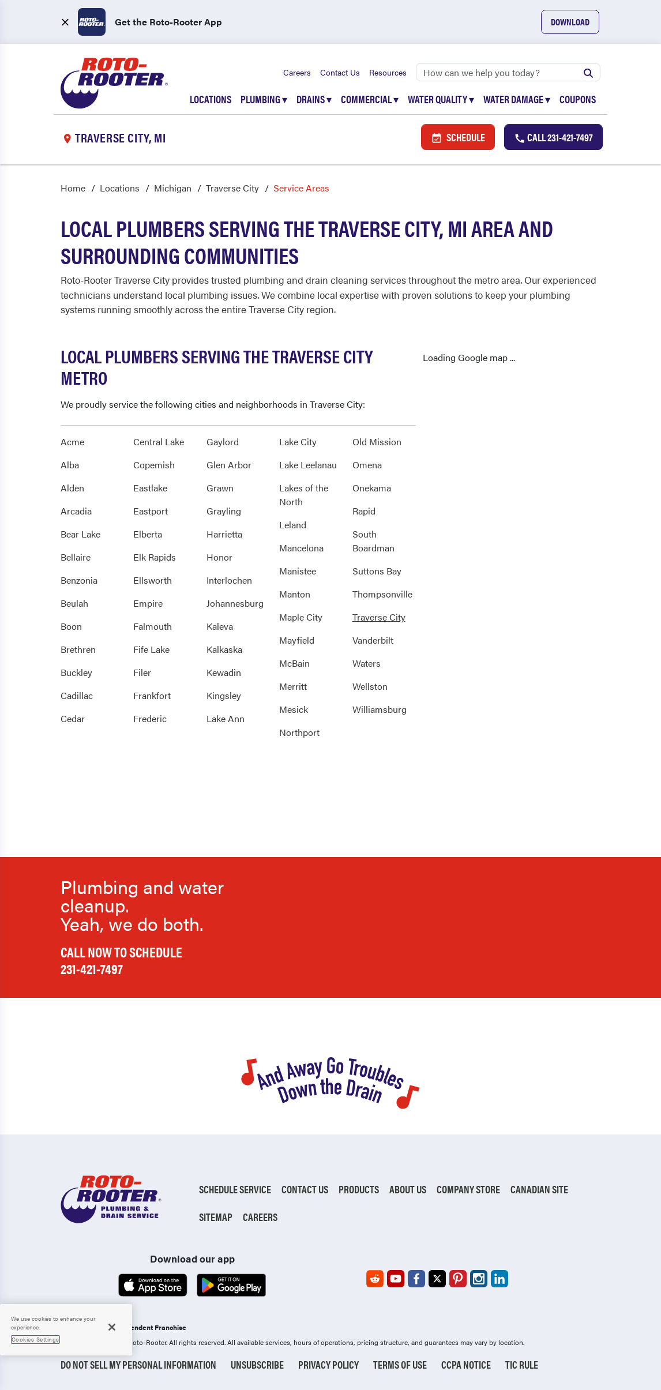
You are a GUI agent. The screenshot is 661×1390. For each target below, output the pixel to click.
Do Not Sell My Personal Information (138, 1364)
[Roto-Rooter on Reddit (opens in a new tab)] (375, 1278)
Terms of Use (400, 1364)
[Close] (112, 1327)
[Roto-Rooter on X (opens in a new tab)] (437, 1278)
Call (553, 137)
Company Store (468, 1189)
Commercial (370, 99)
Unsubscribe (257, 1364)
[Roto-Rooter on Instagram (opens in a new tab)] (478, 1278)
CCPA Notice (466, 1364)
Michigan (172, 187)
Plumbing (264, 99)
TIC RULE (521, 1364)
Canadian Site (539, 1189)
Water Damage (516, 99)
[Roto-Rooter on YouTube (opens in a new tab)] (395, 1278)
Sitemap (215, 1216)
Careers (297, 72)
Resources (388, 72)
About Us (407, 1189)
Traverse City (232, 187)
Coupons (577, 99)
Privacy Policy (328, 1364)
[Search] (508, 72)
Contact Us (340, 72)
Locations (210, 99)
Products (359, 1189)
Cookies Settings (35, 1339)
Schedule (458, 137)
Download (570, 21)
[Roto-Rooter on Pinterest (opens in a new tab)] (458, 1278)
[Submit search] (588, 72)
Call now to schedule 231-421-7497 (121, 960)
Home (73, 187)
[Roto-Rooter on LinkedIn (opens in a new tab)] (499, 1278)
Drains (314, 99)
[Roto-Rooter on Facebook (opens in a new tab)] (416, 1278)
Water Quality (441, 99)
